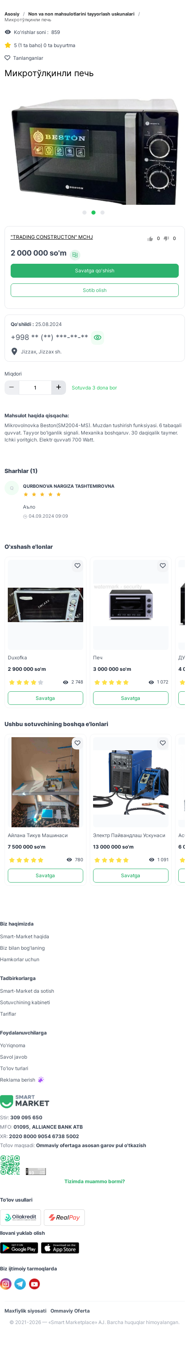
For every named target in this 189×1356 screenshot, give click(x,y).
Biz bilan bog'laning (22, 948)
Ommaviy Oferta (70, 1311)
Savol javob (13, 1057)
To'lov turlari (14, 1068)
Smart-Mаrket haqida (24, 936)
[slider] (43, 494)
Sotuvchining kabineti (25, 1002)
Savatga (45, 698)
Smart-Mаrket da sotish (27, 991)
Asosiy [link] (12, 14)
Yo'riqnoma (12, 1045)
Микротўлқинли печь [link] (28, 20)
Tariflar (8, 1014)
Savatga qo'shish (94, 270)
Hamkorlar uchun (19, 959)
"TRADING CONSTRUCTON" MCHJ (52, 237)
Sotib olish (95, 290)
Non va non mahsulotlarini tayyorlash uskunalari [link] (81, 14)
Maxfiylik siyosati (25, 1311)
